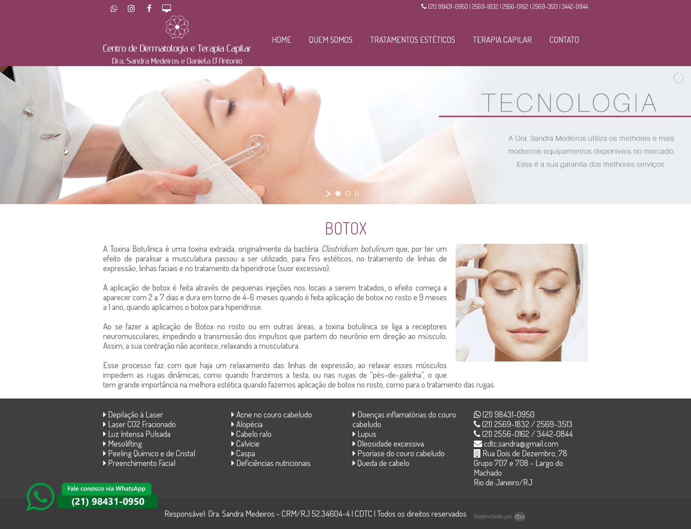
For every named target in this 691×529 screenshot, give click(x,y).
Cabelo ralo (251, 433)
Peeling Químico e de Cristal (149, 452)
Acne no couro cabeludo (271, 414)
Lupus (364, 433)
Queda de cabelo (381, 462)
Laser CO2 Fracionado (139, 423)
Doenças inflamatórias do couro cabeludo (404, 419)
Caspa (243, 452)
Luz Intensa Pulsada (137, 433)
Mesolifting (122, 443)
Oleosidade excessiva (388, 443)
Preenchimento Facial (139, 462)
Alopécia (247, 423)
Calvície (245, 443)
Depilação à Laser (133, 414)
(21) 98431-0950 (504, 414)
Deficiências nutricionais (271, 462)
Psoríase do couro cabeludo (399, 452)
